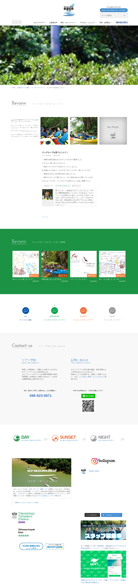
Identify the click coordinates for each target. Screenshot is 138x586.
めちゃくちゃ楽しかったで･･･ (23, 279)
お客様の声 (53, 23)
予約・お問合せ (105, 23)
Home (13, 87)
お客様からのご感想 (23, 87)
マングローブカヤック (37, 87)
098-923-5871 (121, 22)
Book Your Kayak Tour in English (114, 10)
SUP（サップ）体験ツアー (38, 489)
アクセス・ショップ (87, 23)
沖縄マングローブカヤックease (26, 503)
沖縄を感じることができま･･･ (52, 279)
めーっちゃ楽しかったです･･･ (110, 279)
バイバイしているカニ (78, 279)
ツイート (45, 217)
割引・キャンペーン (68, 23)
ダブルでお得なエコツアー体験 (47, 496)
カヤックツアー (40, 23)
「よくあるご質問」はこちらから (90, 377)
